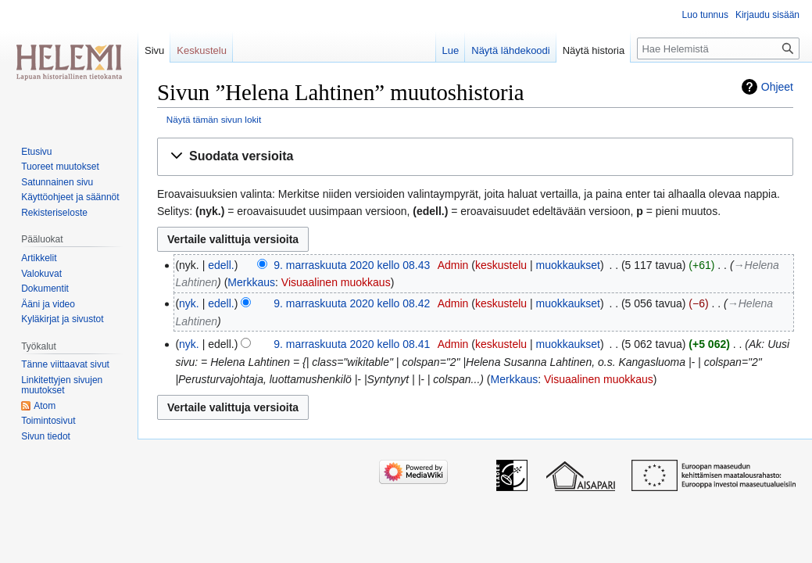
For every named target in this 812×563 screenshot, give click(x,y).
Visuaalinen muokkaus (336, 282)
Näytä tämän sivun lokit (213, 119)
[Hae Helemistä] (718, 48)
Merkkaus (251, 282)
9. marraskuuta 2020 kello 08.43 (352, 265)
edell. (221, 265)
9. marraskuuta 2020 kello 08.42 (352, 303)
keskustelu (501, 265)
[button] (475, 157)
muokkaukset (568, 265)
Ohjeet (777, 87)
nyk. (189, 303)
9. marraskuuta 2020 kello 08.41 (352, 344)
